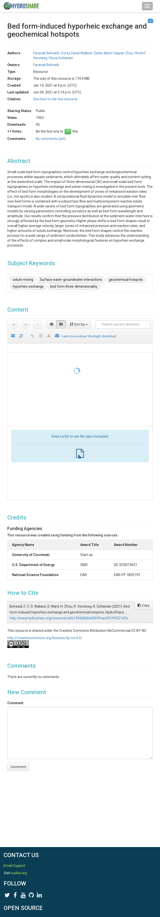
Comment (15, 703)
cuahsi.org (19, 873)
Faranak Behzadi (46, 53)
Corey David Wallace (76, 53)
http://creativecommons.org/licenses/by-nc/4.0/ (44, 638)
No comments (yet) (51, 139)
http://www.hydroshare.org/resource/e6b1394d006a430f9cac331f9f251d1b (69, 618)
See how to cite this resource (55, 99)
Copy (144, 605)
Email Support (14, 866)
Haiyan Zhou (123, 53)
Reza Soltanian (61, 58)
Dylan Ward (103, 53)
